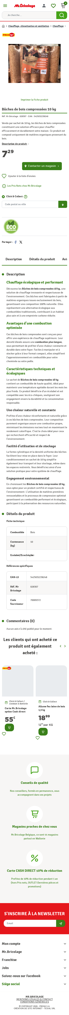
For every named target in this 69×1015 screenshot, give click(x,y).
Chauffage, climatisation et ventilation (28, 26)
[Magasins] (34, 813)
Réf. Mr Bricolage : (10, 116)
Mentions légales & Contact (34, 999)
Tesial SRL (49, 1008)
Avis (65, 259)
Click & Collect (14, 196)
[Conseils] (34, 769)
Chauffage (58, 26)
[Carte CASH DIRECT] (34, 857)
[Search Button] (61, 15)
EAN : (30, 116)
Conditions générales (34, 1001)
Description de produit (15, 143)
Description (14, 259)
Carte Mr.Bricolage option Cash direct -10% (15, 711)
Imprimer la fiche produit (34, 99)
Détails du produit (42, 259)
